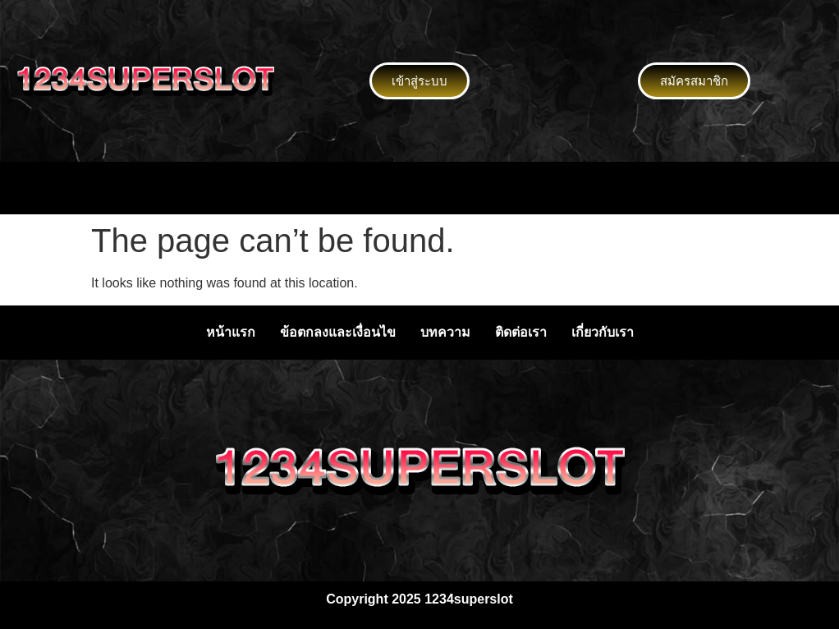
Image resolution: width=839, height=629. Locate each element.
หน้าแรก (230, 332)
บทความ (445, 332)
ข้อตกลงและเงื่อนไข (338, 332)
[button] (419, 188)
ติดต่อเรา (521, 332)
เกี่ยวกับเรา (602, 332)
